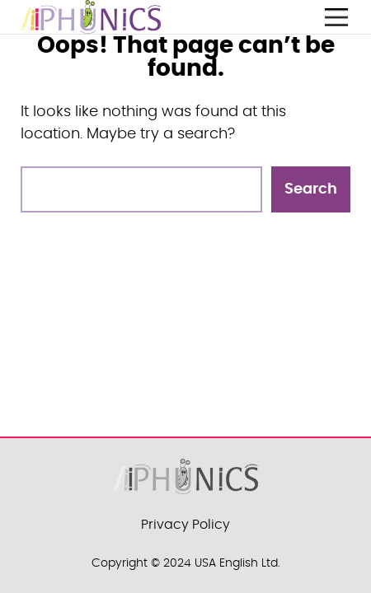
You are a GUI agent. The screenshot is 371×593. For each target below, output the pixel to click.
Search (310, 189)
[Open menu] (336, 17)
